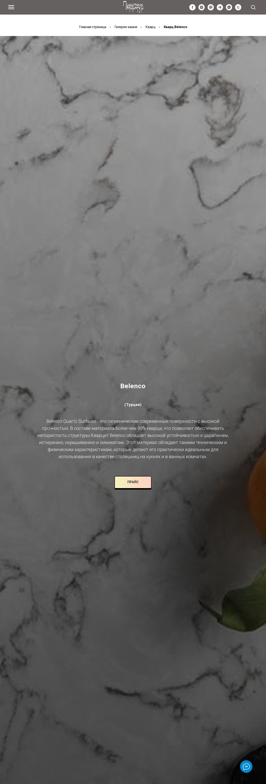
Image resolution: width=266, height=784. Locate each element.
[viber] (211, 9)
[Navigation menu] (11, 7)
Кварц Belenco (175, 27)
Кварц (150, 27)
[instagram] (201, 9)
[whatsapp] (229, 9)
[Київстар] (238, 9)
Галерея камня (126, 27)
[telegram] (220, 9)
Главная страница (92, 27)
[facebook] (192, 9)
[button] (253, 7)
